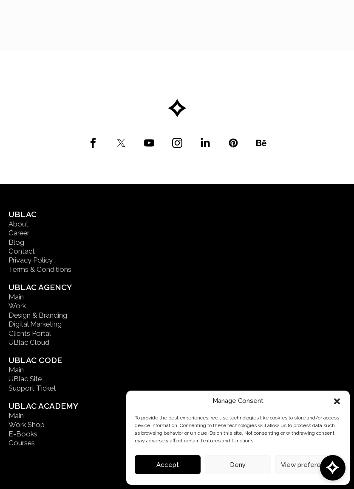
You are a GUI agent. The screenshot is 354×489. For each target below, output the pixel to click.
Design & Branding (37, 315)
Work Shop (26, 424)
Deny (238, 465)
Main (16, 297)
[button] (337, 401)
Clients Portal (29, 333)
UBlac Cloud (28, 342)
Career (18, 233)
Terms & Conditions (39, 269)
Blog (16, 242)
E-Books (22, 434)
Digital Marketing (35, 324)
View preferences (308, 465)
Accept (167, 465)
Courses (21, 443)
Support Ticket (32, 388)
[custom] (93, 142)
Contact (21, 251)
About (18, 224)
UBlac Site (25, 378)
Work (17, 306)
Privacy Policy (30, 260)
